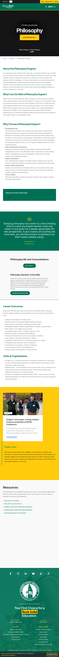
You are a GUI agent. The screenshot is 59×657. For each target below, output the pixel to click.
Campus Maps (43, 632)
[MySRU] (50, 6)
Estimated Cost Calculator (11, 500)
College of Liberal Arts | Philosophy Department (18, 507)
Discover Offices (43, 634)
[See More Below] (29, 37)
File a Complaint (48, 650)
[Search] (54, 7)
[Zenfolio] (48, 573)
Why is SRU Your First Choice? (13, 504)
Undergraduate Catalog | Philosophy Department (18, 510)
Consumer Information (25, 650)
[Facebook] (10, 573)
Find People (43, 637)
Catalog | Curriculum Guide (20, 293)
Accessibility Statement (13, 650)
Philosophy (8, 413)
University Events (43, 639)
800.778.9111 (43, 622)
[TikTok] (41, 573)
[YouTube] (33, 573)
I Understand (52, 654)
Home (4, 58)
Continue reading (11, 437)
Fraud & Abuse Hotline (37, 650)
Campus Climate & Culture (43, 629)
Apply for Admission (16, 629)
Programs (11, 58)
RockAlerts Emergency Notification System (15, 634)
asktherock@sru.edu (16, 622)
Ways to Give (16, 637)
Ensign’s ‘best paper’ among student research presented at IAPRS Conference (22, 422)
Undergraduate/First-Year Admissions (15, 513)
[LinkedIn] (25, 573)
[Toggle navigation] (46, 6)
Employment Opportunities (15, 632)
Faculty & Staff (15, 639)
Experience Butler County (43, 644)
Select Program (29, 265)
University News (43, 642)
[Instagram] (18, 573)
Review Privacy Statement (8, 655)
